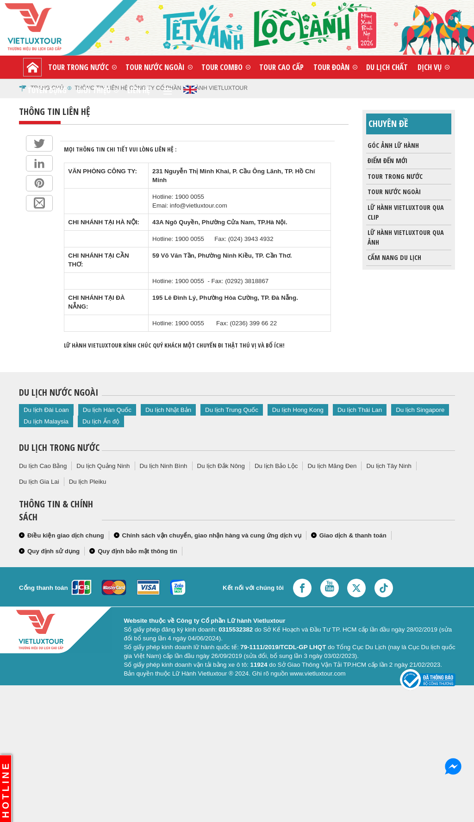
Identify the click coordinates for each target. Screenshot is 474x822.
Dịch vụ (430, 67)
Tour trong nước (78, 67)
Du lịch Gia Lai (39, 481)
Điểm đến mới (386, 160)
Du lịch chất (387, 67)
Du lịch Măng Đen (331, 465)
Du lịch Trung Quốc (231, 409)
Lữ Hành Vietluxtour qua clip (405, 210)
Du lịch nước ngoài (58, 392)
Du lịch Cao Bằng (43, 465)
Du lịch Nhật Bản (168, 409)
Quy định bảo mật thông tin (137, 551)
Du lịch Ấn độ (100, 421)
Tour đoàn (331, 67)
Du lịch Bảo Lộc (276, 465)
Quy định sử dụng (53, 551)
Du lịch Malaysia (46, 421)
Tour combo (222, 67)
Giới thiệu (93, 90)
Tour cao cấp (281, 67)
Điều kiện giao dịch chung (65, 535)
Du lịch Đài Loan (46, 409)
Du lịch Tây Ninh (389, 465)
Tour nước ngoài (155, 67)
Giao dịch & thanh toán (353, 535)
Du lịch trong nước (59, 447)
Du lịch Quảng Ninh (103, 465)
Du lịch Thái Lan (359, 409)
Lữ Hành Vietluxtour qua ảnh (405, 236)
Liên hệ (138, 90)
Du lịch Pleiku (87, 481)
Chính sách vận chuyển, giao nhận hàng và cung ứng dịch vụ (211, 535)
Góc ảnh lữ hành (392, 145)
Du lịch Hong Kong (298, 409)
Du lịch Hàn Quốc (107, 409)
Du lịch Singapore (420, 409)
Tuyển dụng (47, 90)
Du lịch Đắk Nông (221, 465)
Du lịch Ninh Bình (163, 465)
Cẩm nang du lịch (393, 257)
